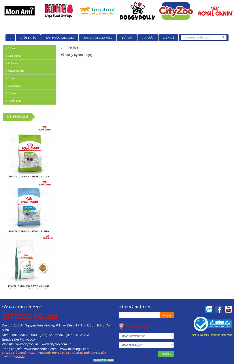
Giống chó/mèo (15, 70)
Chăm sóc (12, 63)
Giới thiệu (28, 37)
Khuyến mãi (13, 85)
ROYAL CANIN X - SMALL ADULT (29, 176)
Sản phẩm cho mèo (98, 37)
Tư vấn (127, 37)
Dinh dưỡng (13, 55)
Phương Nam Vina (221, 334)
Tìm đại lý (165, 353)
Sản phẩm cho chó (60, 37)
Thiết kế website (199, 334)
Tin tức (147, 37)
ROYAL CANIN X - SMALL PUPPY (29, 231)
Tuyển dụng (13, 100)
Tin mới (11, 93)
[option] (19, 11)
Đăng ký (166, 315)
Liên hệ (168, 37)
